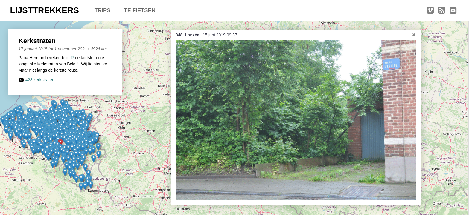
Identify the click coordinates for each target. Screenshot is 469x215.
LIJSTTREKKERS (44, 10)
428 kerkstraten (39, 79)
